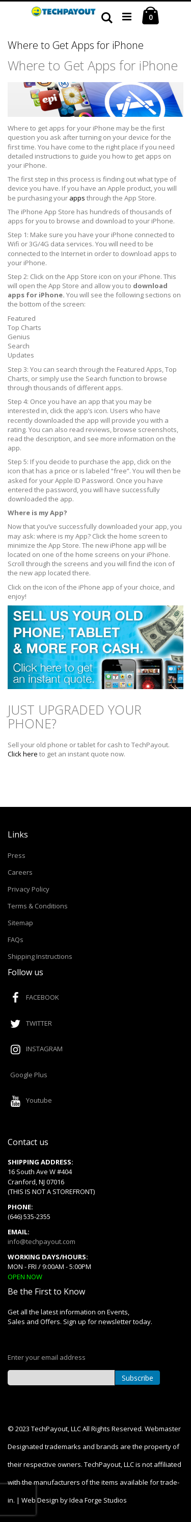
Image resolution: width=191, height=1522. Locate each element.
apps (77, 197)
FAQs (15, 939)
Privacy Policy (28, 889)
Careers (20, 872)
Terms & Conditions (38, 905)
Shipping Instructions (40, 956)
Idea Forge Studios (98, 1500)
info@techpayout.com (41, 1241)
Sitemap (20, 922)
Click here (23, 753)
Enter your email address (47, 1357)
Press (16, 855)
